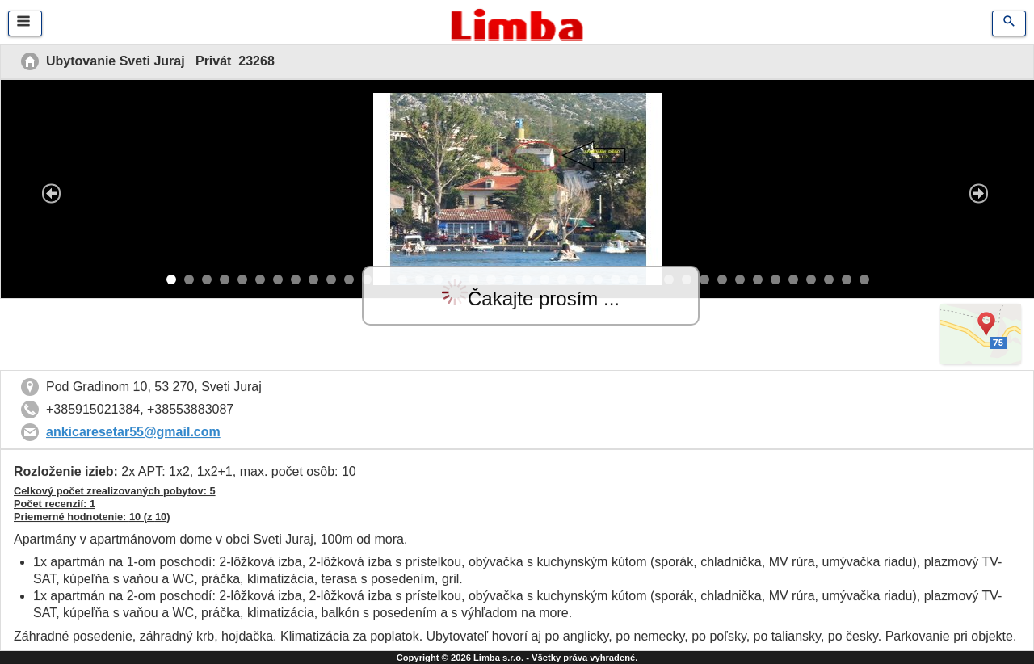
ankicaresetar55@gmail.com (133, 432)
